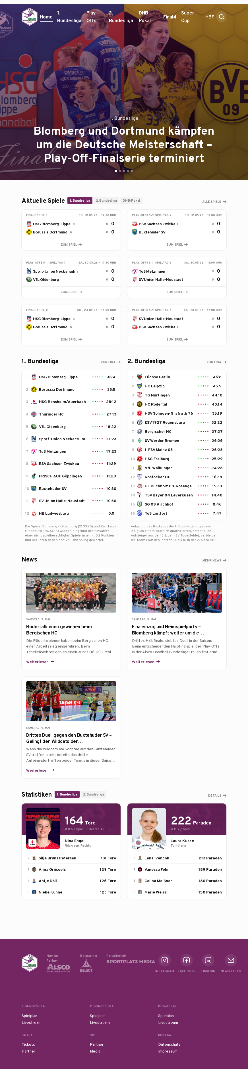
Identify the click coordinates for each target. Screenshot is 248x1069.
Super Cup (191, 19)
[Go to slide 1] (116, 171)
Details (214, 795)
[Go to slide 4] (128, 171)
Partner (28, 1051)
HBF (209, 19)
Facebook (186, 963)
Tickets (28, 1044)
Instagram (164, 963)
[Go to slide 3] (124, 171)
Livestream (32, 1022)
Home (46, 17)
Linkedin (208, 963)
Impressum (167, 1051)
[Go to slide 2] (120, 171)
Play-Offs (91, 17)
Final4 (170, 19)
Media (95, 1051)
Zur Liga (108, 362)
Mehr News (211, 560)
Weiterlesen (37, 661)
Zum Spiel (71, 245)
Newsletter (231, 963)
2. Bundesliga (121, 19)
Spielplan (29, 1015)
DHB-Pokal (149, 19)
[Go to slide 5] (132, 171)
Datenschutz (169, 1044)
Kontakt (165, 1035)
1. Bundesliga (69, 19)
